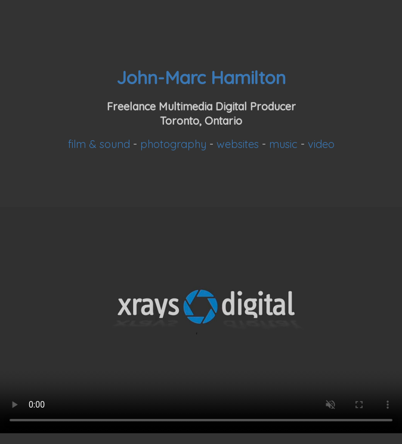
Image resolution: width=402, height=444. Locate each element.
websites (238, 144)
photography (173, 144)
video (321, 144)
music (283, 144)
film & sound (99, 144)
